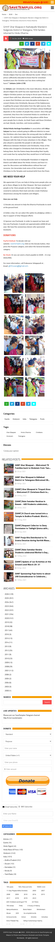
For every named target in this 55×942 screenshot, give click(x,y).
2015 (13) (8, 638)
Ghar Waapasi (11, 432)
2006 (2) (8, 674)
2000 (34, 890)
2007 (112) (9, 670)
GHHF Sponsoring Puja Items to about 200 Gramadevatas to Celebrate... (32, 575)
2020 (10, 14)
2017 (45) (8, 630)
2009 (17, 894)
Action (23, 917)
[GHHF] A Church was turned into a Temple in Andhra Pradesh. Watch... (32, 515)
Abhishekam (41, 909)
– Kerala (6, 870)
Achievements (11, 917)
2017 (8, 898)
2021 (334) (9, 614)
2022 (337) (9, 610)
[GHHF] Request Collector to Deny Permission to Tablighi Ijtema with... (32, 527)
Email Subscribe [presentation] (9, 806)
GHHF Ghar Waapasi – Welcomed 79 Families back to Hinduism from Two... (33, 466)
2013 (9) (8, 646)
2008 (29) (8, 666)
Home (4, 14)
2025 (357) (9, 598)
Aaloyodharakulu (12, 909)
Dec (16, 14)
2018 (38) (8, 626)
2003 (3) (8, 686)
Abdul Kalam (27, 909)
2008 (8, 894)
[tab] (10, 806)
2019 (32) (8, 622)
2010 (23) (8, 658)
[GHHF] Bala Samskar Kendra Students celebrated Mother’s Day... (32, 551)
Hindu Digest (8, 846)
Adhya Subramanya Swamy (32, 920)
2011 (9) (8, 654)
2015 (43, 894)
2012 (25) (8, 650)
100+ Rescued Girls (25, 887)
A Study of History (34, 905)
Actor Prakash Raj (12, 920)
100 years (9, 887)
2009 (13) (8, 662)
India (24, 419)
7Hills (21, 905)
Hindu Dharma (26, 432)
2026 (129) (9, 594)
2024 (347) (9, 602)
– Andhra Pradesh (10, 860)
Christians (39, 432)
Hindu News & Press (11, 849)
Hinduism (16, 419)
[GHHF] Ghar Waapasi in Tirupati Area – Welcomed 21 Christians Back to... (32, 491)
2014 (34, 894)
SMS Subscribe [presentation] (25, 806)
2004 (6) (8, 682)
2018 (17, 898)
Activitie (33, 917)
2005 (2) (8, 678)
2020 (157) (9, 618)
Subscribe (7, 826)
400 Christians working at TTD (16, 902)
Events (7, 419)
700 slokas (10, 905)
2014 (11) (8, 642)
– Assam (6, 863)
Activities (45, 917)
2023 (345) (9, 606)
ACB (17, 913)
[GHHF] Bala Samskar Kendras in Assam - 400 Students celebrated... (31, 503)
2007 (43, 890)
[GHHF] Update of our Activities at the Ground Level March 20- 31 (33, 563)
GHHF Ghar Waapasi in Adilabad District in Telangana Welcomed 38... (32, 478)
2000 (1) (8, 690)
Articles (6, 839)
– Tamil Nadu (8, 874)
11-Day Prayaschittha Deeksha (16, 890)
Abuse (8, 913)
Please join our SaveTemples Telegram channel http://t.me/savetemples (21, 716)
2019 (25, 898)
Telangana (33, 419)
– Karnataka (8, 867)
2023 (34, 898)
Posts (42, 419)
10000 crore (41, 887)
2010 (25, 894)
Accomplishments (30, 913)
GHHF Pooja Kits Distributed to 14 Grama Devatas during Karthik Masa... (32, 539)
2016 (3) (8, 634)
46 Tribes (35, 902)
